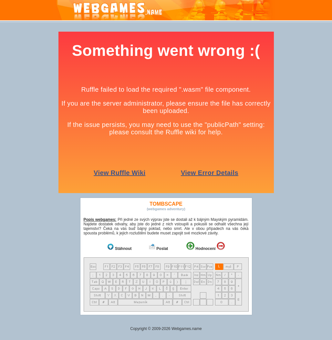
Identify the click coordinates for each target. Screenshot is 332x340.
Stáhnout (123, 248)
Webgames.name (186, 328)
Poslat (162, 248)
